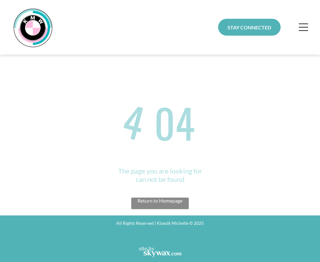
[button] (303, 27)
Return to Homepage (160, 201)
